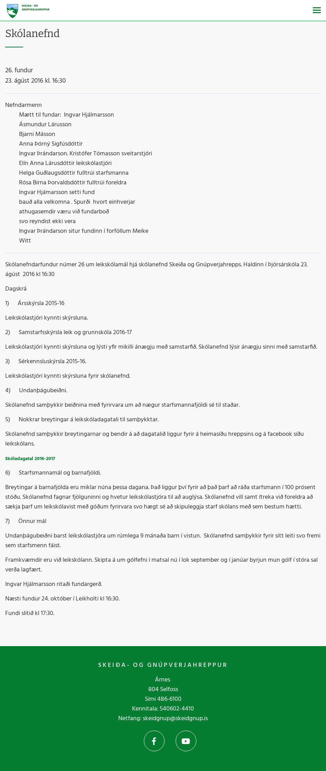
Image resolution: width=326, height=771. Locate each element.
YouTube (186, 741)
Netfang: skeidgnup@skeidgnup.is (163, 719)
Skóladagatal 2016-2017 (30, 459)
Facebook (154, 741)
